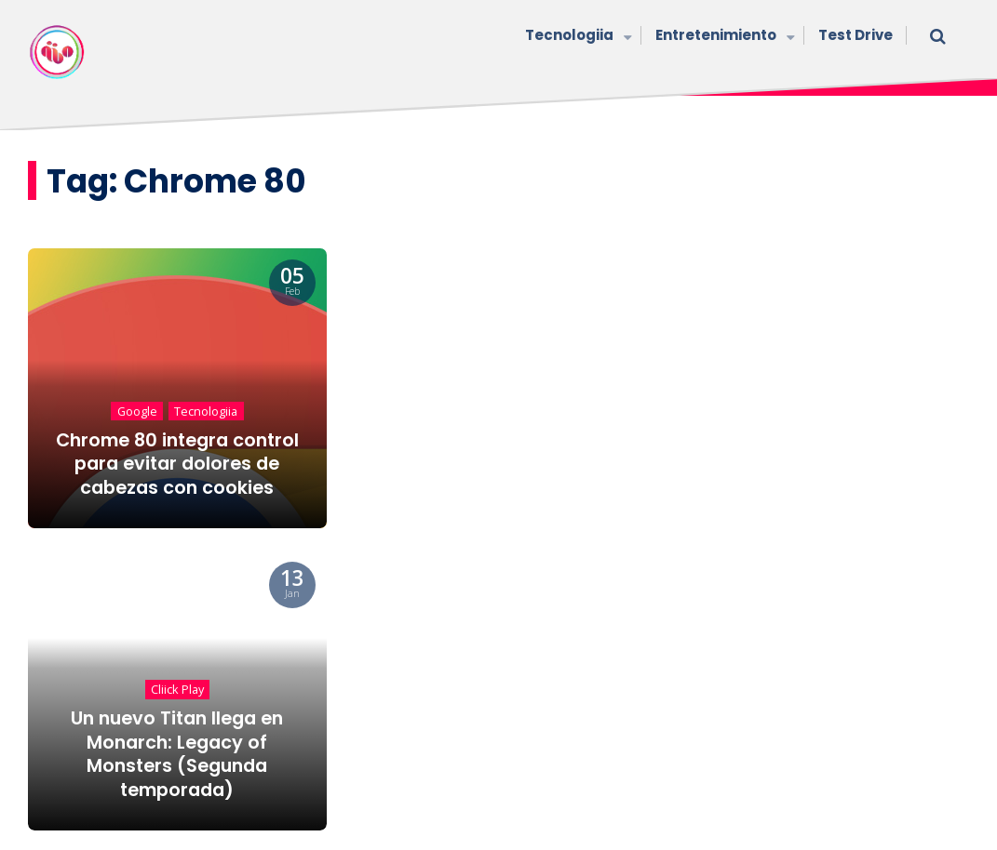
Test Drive (855, 35)
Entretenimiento (722, 36)
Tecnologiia (576, 36)
